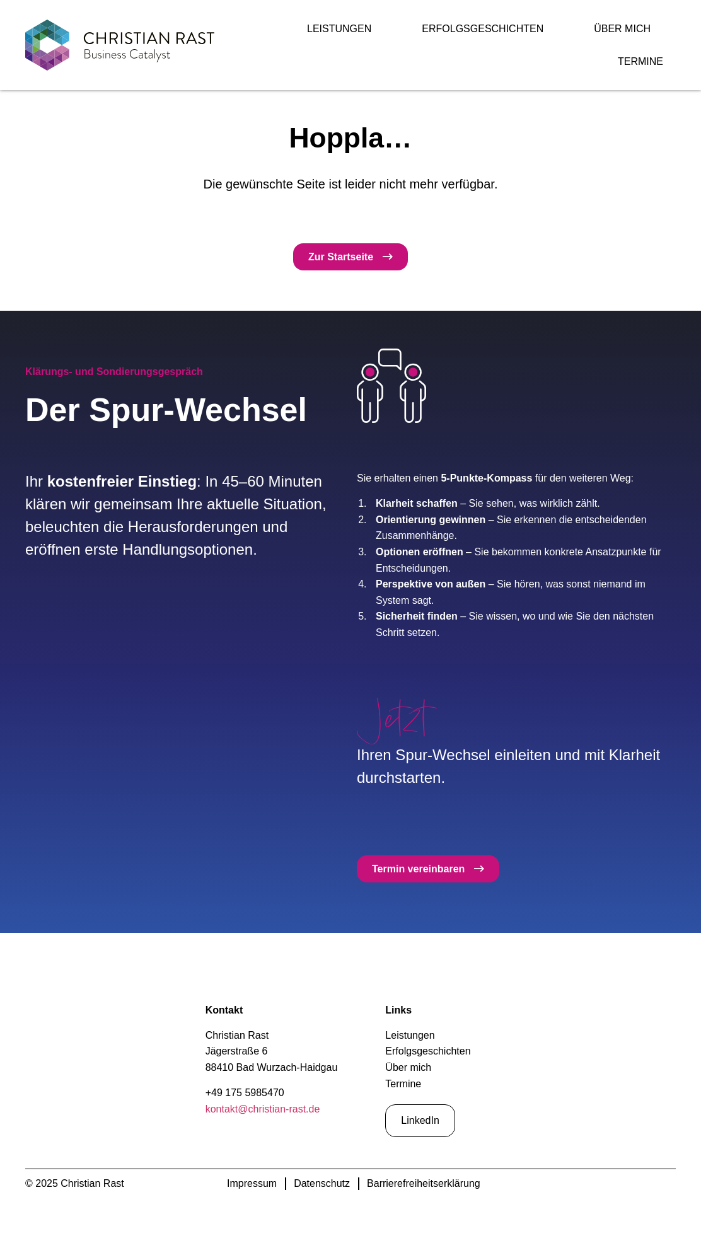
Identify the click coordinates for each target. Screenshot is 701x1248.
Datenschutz (322, 1183)
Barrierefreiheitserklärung (423, 1183)
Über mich (622, 28)
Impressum (252, 1183)
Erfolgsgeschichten (482, 28)
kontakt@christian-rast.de (263, 1109)
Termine (640, 61)
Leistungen (339, 28)
